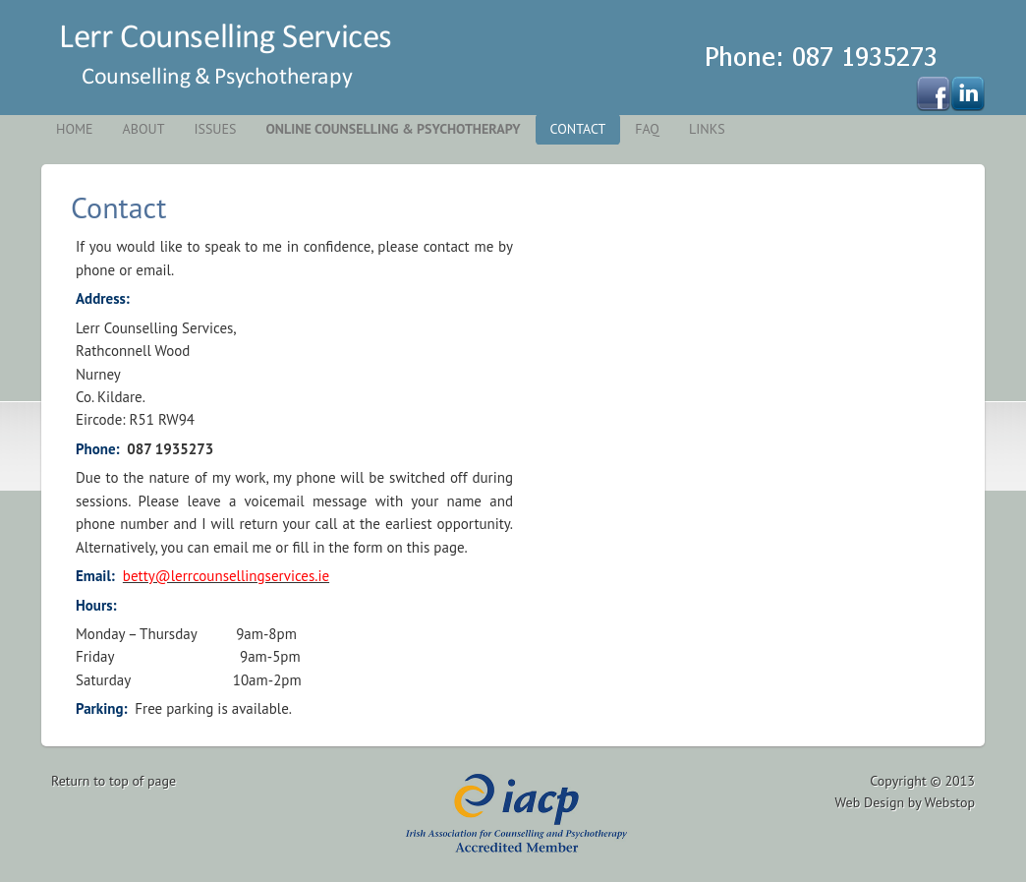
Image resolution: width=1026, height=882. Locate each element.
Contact (578, 129)
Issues (215, 129)
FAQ (647, 129)
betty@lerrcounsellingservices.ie (226, 575)
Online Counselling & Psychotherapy (392, 129)
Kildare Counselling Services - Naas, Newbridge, (213, 56)
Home (74, 129)
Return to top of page (113, 781)
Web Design (870, 802)
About (144, 129)
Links (707, 129)
